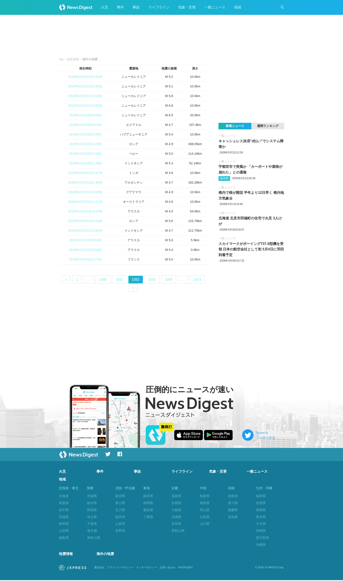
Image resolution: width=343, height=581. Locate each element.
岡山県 (205, 510)
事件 (120, 7)
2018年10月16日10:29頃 (85, 86)
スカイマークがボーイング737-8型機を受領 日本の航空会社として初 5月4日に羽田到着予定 (251, 249)
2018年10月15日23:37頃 (85, 173)
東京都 (92, 530)
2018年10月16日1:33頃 (85, 153)
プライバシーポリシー (120, 568)
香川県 (233, 503)
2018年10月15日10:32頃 (85, 221)
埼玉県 (92, 517)
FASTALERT (185, 568)
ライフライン (158, 7)
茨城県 (92, 496)
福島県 (64, 537)
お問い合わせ (167, 568)
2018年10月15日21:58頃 (85, 182)
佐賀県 (261, 503)
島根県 (205, 503)
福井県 (120, 517)
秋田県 (64, 524)
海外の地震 (105, 554)
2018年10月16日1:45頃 (85, 144)
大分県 (261, 524)
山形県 (64, 530)
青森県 (64, 503)
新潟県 (120, 496)
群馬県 (92, 510)
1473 (197, 279)
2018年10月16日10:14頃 (85, 96)
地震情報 (66, 554)
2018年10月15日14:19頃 (85, 211)
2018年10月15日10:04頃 (85, 230)
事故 (136, 7)
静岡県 (148, 503)
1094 (169, 279)
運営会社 (99, 568)
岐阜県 (148, 496)
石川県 (120, 510)
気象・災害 (187, 7)
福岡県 (261, 496)
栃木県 (224, 178)
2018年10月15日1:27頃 (85, 259)
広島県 (205, 517)
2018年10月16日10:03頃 (85, 105)
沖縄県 (261, 544)
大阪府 (176, 510)
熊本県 (261, 517)
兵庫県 (176, 517)
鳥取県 (205, 496)
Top (61, 59)
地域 (237, 7)
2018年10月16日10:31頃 (85, 76)
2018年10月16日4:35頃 (85, 134)
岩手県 (64, 510)
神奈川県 (93, 537)
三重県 (148, 517)
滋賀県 (176, 496)
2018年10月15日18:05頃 (85, 192)
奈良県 (176, 524)
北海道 (64, 496)
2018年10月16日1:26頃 (85, 163)
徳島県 (233, 496)
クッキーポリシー (146, 568)
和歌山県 (178, 530)
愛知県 (148, 510)
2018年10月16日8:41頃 (85, 125)
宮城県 (64, 517)
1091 (119, 279)
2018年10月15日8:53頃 (85, 240)
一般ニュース (214, 7)
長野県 (120, 530)
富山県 (120, 503)
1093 (152, 279)
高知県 (233, 517)
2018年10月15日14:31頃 (85, 201)
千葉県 (92, 524)
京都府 (176, 503)
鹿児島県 (262, 537)
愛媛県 (233, 510)
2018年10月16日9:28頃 (85, 115)
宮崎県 (261, 530)
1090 (103, 279)
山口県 (205, 524)
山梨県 (120, 524)
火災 (104, 7)
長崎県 (261, 510)
